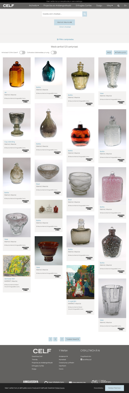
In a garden (72, 301)
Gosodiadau (98, 388)
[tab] (64, 39)
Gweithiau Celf (37, 356)
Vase (102, 93)
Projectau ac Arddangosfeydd (57, 5)
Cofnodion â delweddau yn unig (38, 52)
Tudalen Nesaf (72, 339)
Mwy (110, 5)
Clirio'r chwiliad (65, 27)
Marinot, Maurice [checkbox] (64, 22)
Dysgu (99, 5)
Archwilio (34, 5)
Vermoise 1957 (9, 279)
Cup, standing (9, 142)
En (125, 5)
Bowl (38, 184)
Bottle (38, 87)
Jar (5, 92)
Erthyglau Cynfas (84, 5)
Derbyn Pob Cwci (114, 388)
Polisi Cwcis (59, 388)
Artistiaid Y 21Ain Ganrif (10, 52)
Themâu (35, 359)
